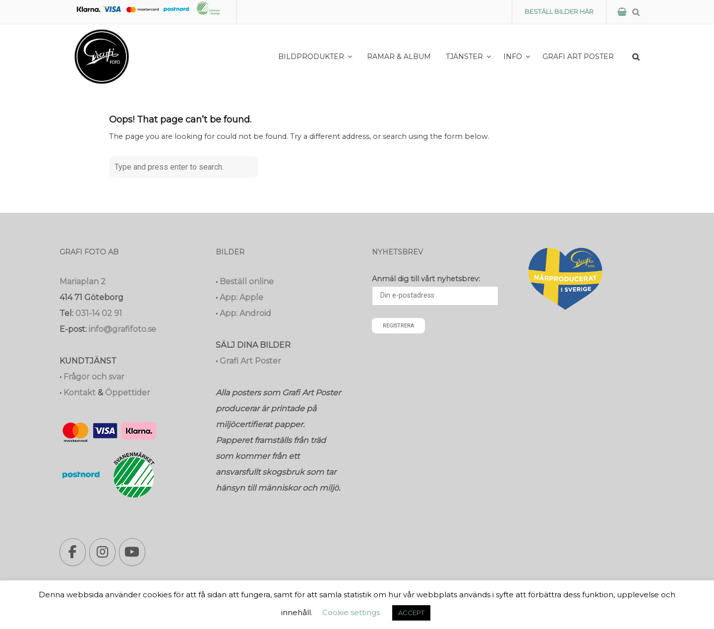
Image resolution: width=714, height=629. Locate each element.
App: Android (245, 313)
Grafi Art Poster (250, 361)
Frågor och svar (93, 376)
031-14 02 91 (98, 313)
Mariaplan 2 (83, 281)
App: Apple (241, 297)
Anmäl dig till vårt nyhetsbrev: (426, 278)
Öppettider (127, 392)
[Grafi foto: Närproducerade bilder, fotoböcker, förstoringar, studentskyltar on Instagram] (102, 552)
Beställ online (247, 281)
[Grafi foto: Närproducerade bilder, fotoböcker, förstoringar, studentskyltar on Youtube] (132, 552)
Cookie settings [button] (351, 612)
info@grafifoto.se (122, 329)
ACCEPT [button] (411, 613)
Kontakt (79, 392)
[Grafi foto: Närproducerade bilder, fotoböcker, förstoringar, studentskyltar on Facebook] (73, 552)
